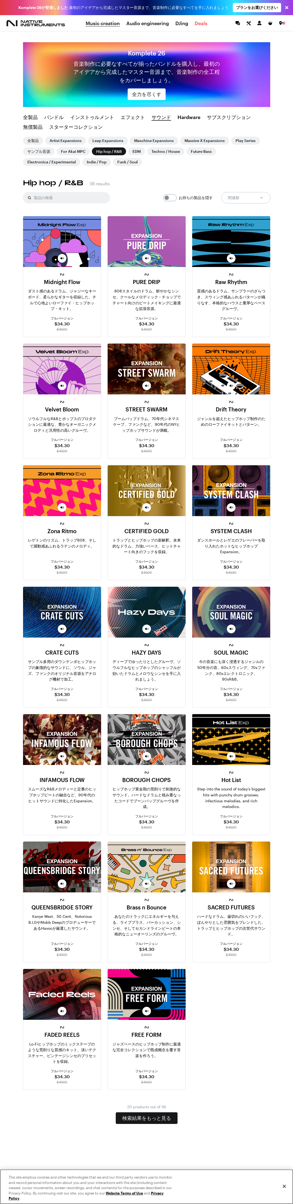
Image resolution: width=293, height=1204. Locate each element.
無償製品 (33, 127)
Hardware (189, 117)
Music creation (103, 23)
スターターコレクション (76, 127)
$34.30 (62, 323)
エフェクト (133, 117)
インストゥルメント (92, 117)
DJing (181, 23)
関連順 (246, 197)
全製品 (30, 117)
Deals (201, 23)
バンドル (54, 117)
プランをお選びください (257, 7)
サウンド (161, 117)
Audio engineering (147, 23)
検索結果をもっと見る (146, 1118)
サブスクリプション (229, 117)
